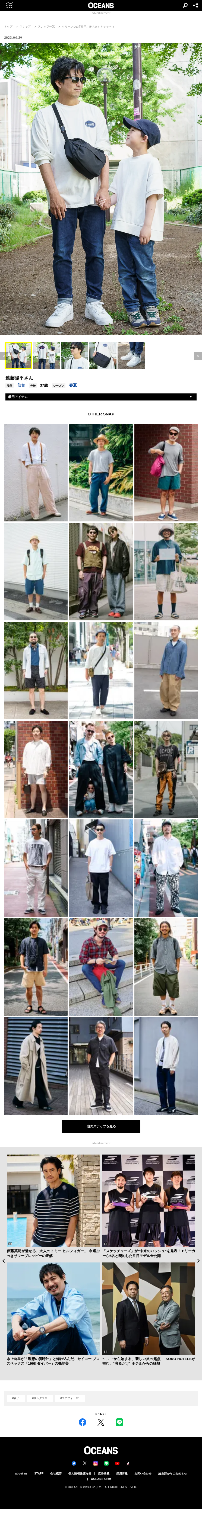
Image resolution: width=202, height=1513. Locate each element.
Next (198, 1260)
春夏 (73, 385)
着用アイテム (18, 397)
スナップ (25, 26)
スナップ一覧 (46, 26)
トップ (8, 26)
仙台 (21, 385)
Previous (3, 1260)
